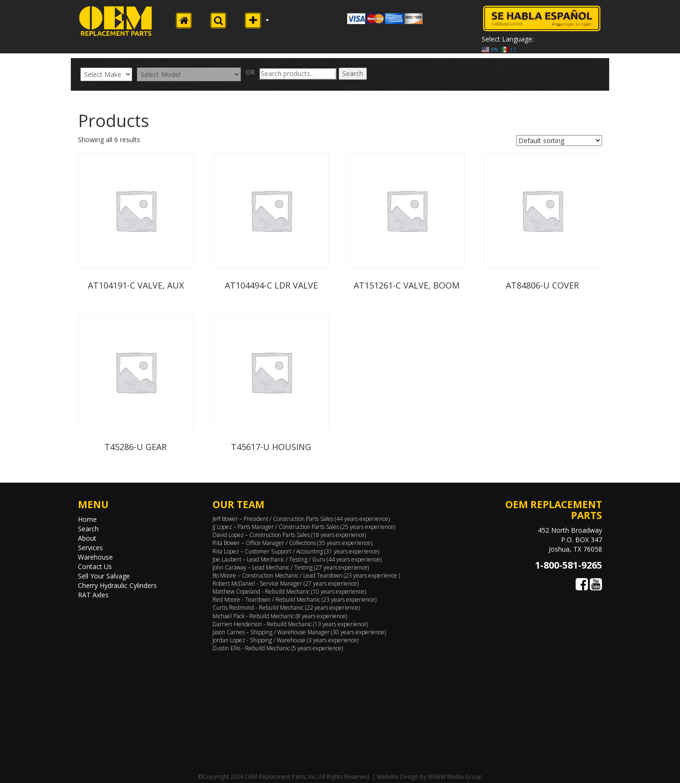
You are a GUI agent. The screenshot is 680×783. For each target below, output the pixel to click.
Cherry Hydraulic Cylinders (117, 585)
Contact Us (95, 566)
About (87, 538)
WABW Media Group (455, 777)
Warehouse (95, 557)
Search (352, 73)
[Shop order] (559, 140)
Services (90, 547)
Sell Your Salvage (104, 575)
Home (87, 519)
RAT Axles (93, 594)
